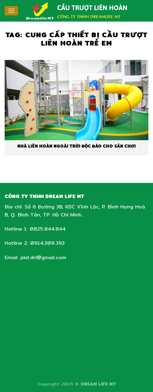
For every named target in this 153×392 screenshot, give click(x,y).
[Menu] (11, 10)
